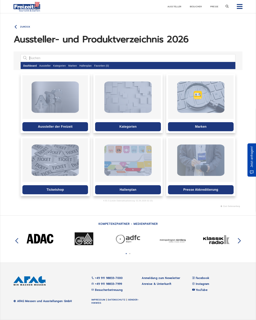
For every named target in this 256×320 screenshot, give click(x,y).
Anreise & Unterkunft (156, 284)
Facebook (202, 278)
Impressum (98, 299)
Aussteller (174, 6)
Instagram (202, 284)
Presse (214, 6)
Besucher (196, 6)
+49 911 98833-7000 (107, 278)
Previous (17, 240)
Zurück (25, 26)
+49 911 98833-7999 (106, 284)
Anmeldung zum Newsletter (161, 278)
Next (239, 240)
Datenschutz (117, 299)
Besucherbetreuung (106, 290)
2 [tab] (130, 253)
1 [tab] (126, 253)
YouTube (201, 290)
